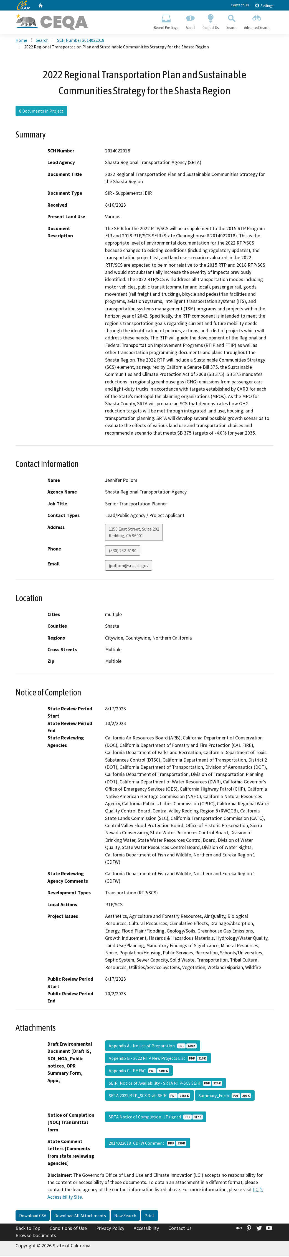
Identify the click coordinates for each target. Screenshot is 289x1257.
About (190, 21)
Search (231, 21)
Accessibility (146, 1229)
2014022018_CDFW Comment (147, 1144)
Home (21, 41)
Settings (264, 5)
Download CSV (32, 1216)
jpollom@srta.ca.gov (128, 566)
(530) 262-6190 (122, 551)
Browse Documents (36, 1236)
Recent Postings (166, 21)
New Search (125, 1216)
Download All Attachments (80, 1216)
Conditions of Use (68, 1229)
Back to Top (28, 1229)
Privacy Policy (110, 1229)
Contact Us (240, 4)
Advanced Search (257, 21)
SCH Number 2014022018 (80, 41)
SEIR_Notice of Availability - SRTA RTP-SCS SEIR (165, 1084)
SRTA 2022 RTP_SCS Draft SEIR (149, 1096)
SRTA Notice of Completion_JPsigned (156, 1118)
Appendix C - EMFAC (139, 1071)
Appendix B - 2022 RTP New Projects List (158, 1059)
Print (149, 1216)
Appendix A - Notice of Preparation (153, 1047)
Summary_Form (225, 1096)
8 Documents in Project (41, 112)
